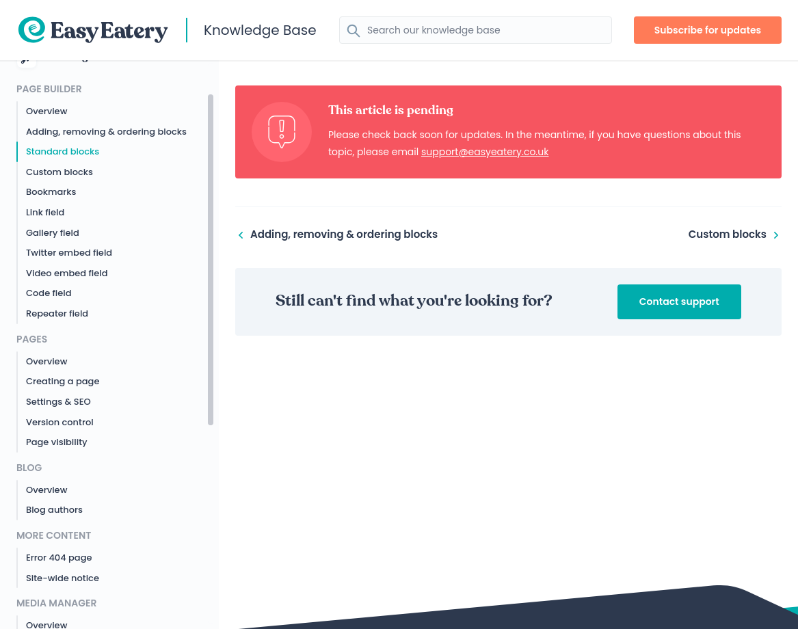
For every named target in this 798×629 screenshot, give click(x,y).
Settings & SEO (58, 401)
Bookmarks (51, 191)
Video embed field (67, 273)
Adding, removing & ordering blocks (106, 131)
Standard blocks (62, 151)
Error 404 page (59, 557)
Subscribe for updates (708, 30)
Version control (60, 422)
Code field (49, 292)
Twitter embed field (69, 252)
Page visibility (57, 442)
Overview (46, 111)
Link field (45, 212)
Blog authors (54, 509)
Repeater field (57, 313)
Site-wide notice (62, 578)
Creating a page (62, 381)
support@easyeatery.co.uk (485, 152)
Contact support (679, 301)
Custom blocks (59, 171)
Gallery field (52, 232)
